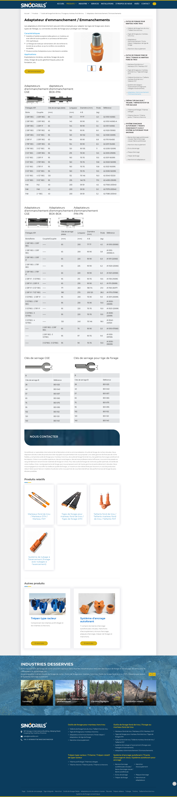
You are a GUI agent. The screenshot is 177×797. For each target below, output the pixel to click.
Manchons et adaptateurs (136, 159)
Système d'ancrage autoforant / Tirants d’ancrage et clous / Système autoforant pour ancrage (137, 128)
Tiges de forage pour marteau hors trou (138, 35)
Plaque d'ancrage (134, 152)
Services (95, 3)
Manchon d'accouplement (137, 49)
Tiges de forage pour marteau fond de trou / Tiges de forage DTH (138, 72)
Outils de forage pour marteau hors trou (135, 22)
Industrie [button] (83, 3)
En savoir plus (39, 643)
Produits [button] (70, 3)
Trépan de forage (133, 156)
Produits (35, 13)
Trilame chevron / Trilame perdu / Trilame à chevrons (137, 116)
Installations (107, 3)
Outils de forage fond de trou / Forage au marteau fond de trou (62, 13)
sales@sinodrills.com (31, 736)
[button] (87, 708)
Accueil (60, 3)
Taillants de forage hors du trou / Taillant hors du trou (138, 29)
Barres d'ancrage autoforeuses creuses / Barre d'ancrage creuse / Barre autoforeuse (138, 139)
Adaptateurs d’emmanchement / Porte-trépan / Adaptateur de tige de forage (138, 42)
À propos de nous (124, 3)
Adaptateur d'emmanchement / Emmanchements (138, 93)
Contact (145, 3)
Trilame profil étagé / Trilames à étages (138, 110)
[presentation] (150, 674)
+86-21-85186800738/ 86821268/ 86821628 (38, 739)
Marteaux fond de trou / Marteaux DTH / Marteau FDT (137, 65)
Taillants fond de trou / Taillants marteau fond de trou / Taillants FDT (138, 79)
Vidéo (136, 3)
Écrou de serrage (133, 148)
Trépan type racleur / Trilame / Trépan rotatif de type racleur (137, 102)
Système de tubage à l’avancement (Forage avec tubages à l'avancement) (137, 86)
